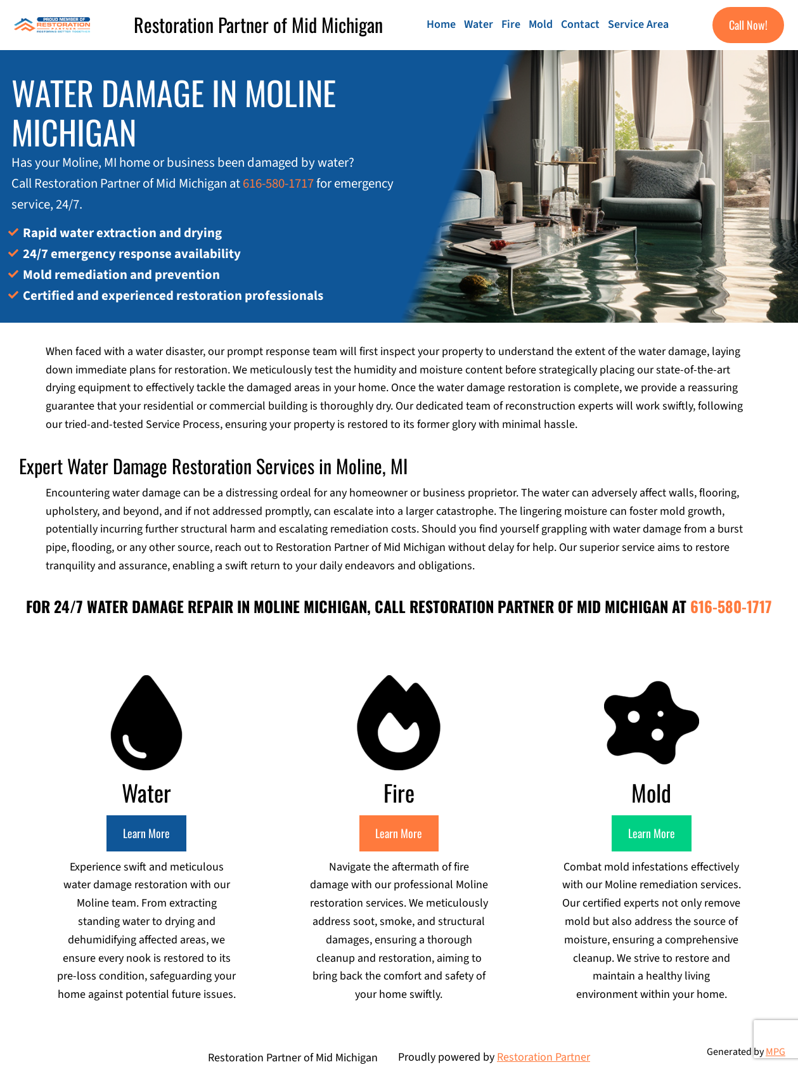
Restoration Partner (543, 1057)
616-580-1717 (278, 183)
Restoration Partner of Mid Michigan (258, 24)
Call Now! (748, 24)
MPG (775, 1052)
